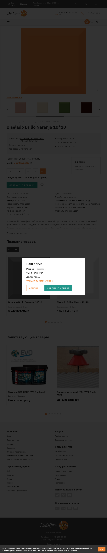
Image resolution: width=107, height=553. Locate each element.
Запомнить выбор (58, 288)
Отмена (33, 288)
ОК (101, 549)
